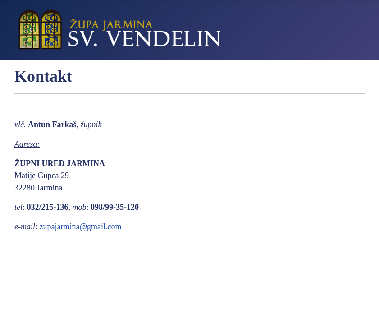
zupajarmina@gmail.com (81, 226)
